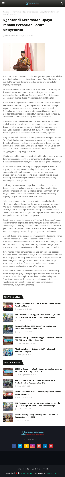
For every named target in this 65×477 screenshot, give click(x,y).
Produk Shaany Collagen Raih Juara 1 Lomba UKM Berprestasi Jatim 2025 (36, 415)
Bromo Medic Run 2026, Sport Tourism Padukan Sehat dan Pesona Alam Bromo (36, 327)
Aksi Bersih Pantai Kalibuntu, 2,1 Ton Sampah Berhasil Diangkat (35, 350)
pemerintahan (16, 12)
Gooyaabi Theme (52, 473)
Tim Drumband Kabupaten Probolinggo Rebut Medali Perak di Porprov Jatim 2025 (35, 381)
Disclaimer (36, 469)
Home (18, 469)
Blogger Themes (27, 473)
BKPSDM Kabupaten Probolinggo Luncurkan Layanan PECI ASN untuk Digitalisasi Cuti (38, 338)
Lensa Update (10, 35)
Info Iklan (46, 469)
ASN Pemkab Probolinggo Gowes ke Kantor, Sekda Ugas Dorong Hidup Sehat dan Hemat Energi (37, 316)
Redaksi (26, 469)
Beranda (6, 12)
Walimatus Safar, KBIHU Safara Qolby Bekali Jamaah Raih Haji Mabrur (38, 304)
